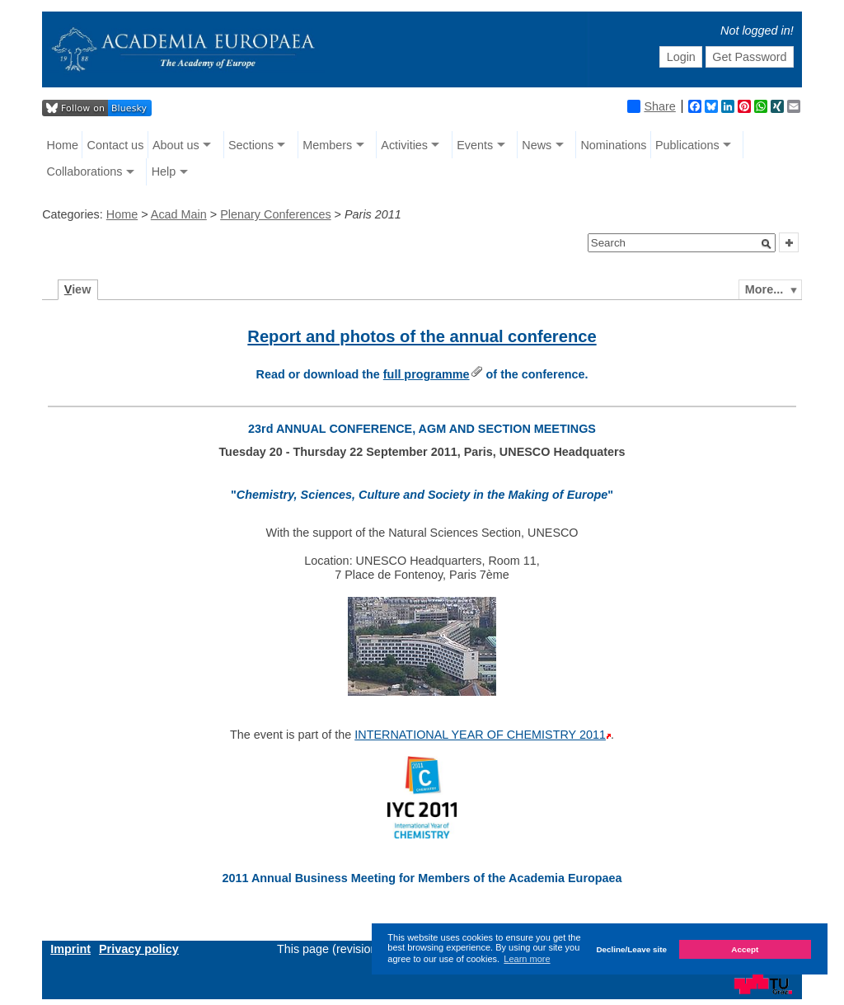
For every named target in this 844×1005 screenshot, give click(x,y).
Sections (251, 145)
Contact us (115, 145)
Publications (687, 145)
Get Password (749, 56)
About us (175, 145)
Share (651, 106)
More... (764, 289)
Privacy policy (139, 949)
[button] (766, 244)
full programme (426, 374)
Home (62, 145)
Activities (404, 145)
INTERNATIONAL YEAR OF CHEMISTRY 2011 (480, 734)
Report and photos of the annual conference (421, 336)
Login (681, 56)
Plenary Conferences (275, 214)
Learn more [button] (527, 959)
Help (164, 171)
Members (327, 145)
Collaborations (85, 171)
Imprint (70, 949)
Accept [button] (744, 949)
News (536, 145)
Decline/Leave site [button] (631, 949)
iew (77, 289)
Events (475, 145)
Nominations (613, 145)
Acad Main (179, 214)
